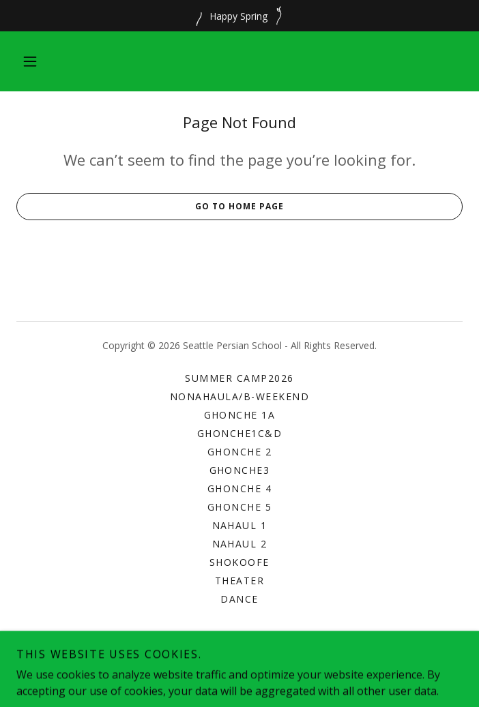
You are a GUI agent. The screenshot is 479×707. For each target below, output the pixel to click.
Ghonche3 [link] (239, 470)
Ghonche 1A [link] (240, 414)
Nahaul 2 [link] (239, 543)
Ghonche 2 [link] (239, 451)
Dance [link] (239, 598)
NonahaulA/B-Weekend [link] (239, 396)
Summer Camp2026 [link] (239, 378)
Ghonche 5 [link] (239, 506)
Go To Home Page (150, 206)
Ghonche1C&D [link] (239, 433)
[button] (30, 61)
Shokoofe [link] (239, 562)
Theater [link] (240, 580)
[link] (240, 677)
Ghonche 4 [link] (239, 488)
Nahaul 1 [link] (239, 525)
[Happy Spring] (239, 15)
